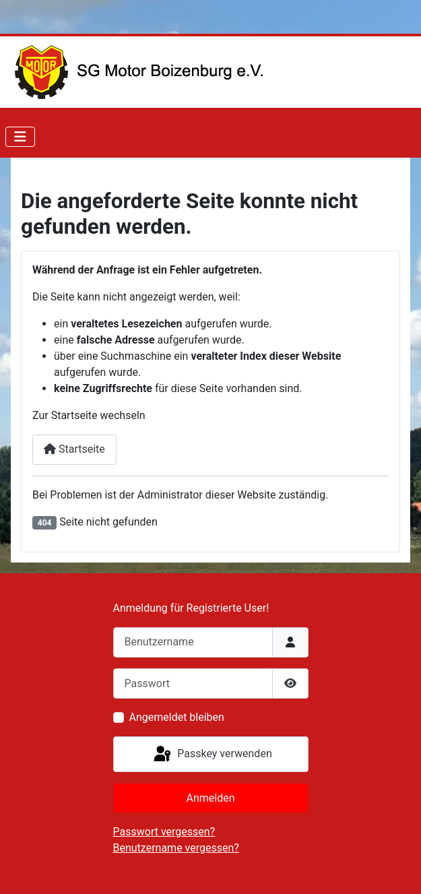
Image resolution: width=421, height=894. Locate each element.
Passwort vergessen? (164, 831)
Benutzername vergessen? (176, 847)
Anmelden (210, 798)
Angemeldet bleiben (176, 717)
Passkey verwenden (211, 754)
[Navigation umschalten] (20, 137)
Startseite (74, 449)
